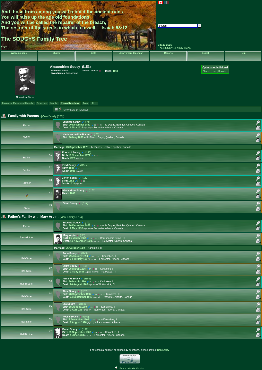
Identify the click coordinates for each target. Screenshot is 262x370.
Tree (85, 103)
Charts (56, 53)
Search (206, 53)
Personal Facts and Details (17, 103)
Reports (168, 53)
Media (53, 103)
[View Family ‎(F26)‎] (52, 116)
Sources (42, 103)
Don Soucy (163, 350)
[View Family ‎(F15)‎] (71, 217)
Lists (93, 53)
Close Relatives (70, 103)
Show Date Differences (73, 109)
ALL (94, 103)
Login (4, 46)
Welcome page (19, 53)
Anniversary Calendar (131, 53)
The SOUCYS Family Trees (174, 47)
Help (243, 53)
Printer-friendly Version (132, 368)
